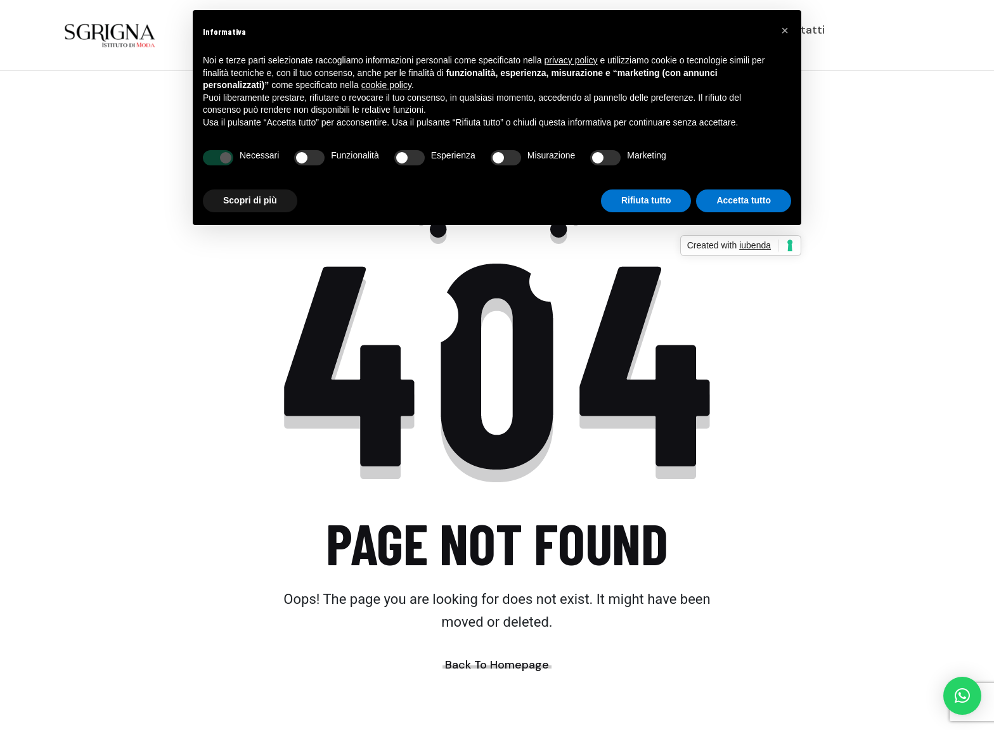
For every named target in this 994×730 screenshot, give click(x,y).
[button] (962, 696)
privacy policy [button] (571, 60)
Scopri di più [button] (250, 200)
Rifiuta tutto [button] (646, 200)
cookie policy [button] (386, 85)
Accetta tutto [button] (743, 200)
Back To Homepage (497, 664)
